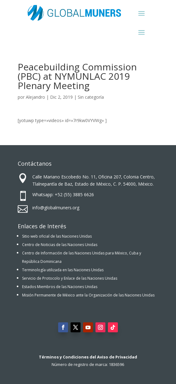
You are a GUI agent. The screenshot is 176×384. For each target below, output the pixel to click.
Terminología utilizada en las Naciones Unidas (63, 270)
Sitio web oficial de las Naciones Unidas (57, 236)
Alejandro (35, 97)
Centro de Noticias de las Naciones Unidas (59, 244)
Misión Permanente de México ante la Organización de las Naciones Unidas (88, 295)
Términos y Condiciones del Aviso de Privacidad (88, 357)
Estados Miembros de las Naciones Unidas (59, 286)
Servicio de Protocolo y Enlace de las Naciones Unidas (69, 278)
